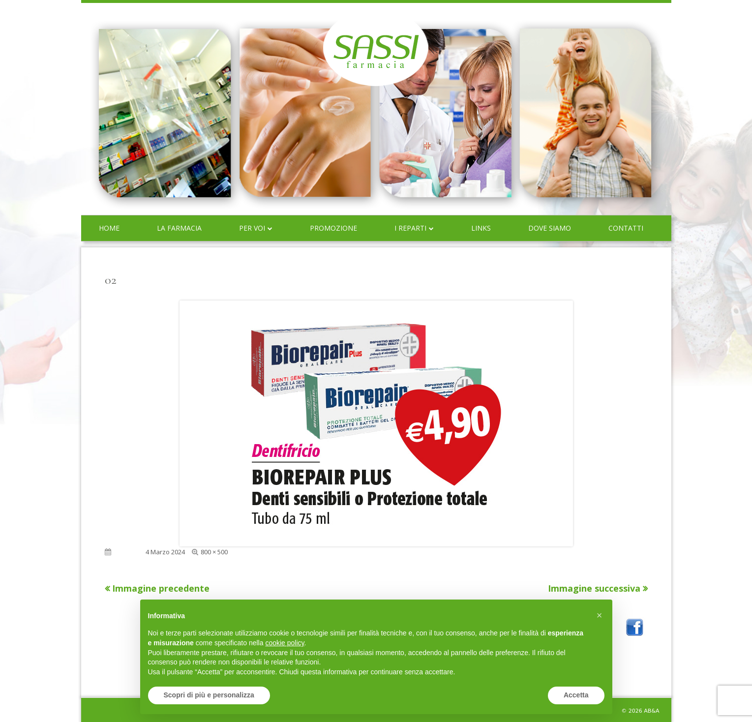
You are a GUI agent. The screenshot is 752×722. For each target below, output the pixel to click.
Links (481, 228)
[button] (599, 615)
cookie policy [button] (284, 643)
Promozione (333, 228)
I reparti (410, 228)
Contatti (625, 228)
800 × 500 (214, 551)
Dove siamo (549, 228)
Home (109, 228)
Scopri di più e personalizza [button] (209, 695)
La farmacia (179, 228)
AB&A (651, 711)
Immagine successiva (594, 588)
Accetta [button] (576, 695)
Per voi (252, 228)
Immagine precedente (161, 588)
